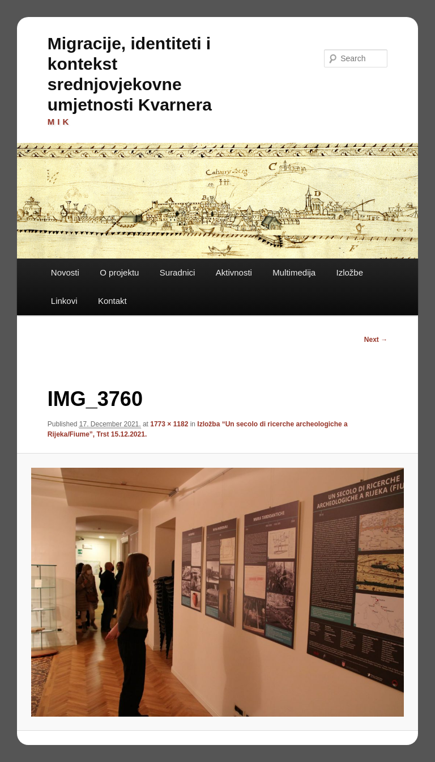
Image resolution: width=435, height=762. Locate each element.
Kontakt (112, 301)
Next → (375, 340)
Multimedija (293, 272)
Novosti (65, 272)
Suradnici (177, 272)
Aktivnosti (234, 272)
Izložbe (350, 272)
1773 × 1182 (169, 424)
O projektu (119, 272)
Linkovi (64, 301)
